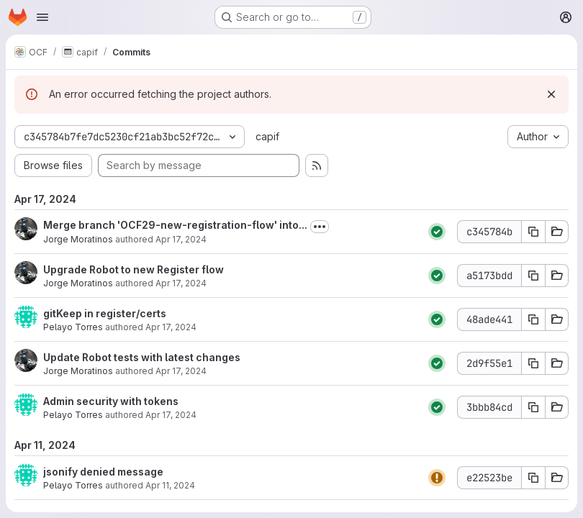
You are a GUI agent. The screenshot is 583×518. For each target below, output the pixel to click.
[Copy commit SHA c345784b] (533, 231)
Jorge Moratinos (78, 239)
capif (267, 136)
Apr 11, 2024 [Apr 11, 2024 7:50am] (170, 485)
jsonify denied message (103, 471)
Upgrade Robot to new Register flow (133, 269)
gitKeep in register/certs (104, 313)
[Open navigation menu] (42, 17)
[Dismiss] (551, 94)
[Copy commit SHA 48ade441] (533, 319)
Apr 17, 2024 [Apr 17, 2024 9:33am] (170, 414)
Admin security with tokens (110, 401)
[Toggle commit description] (319, 226)
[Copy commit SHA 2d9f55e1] (533, 363)
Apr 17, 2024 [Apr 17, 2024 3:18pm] (181, 239)
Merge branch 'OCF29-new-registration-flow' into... (175, 225)
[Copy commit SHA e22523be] (533, 477)
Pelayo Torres (73, 327)
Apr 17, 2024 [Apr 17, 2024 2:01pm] (170, 327)
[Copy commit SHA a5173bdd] (533, 275)
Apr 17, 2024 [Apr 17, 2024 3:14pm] (181, 283)
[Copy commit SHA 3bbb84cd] (533, 407)
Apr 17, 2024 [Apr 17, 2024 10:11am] (181, 370)
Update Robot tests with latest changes (141, 357)
